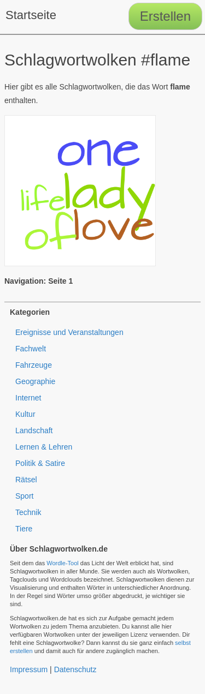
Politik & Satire (40, 463)
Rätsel (26, 479)
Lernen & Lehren (43, 446)
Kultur (25, 414)
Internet (28, 397)
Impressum (29, 669)
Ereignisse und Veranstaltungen (69, 332)
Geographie (35, 381)
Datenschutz (75, 669)
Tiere (23, 528)
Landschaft (34, 430)
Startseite (30, 15)
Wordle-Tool (62, 563)
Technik (28, 512)
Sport (24, 496)
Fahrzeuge (33, 365)
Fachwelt (30, 348)
